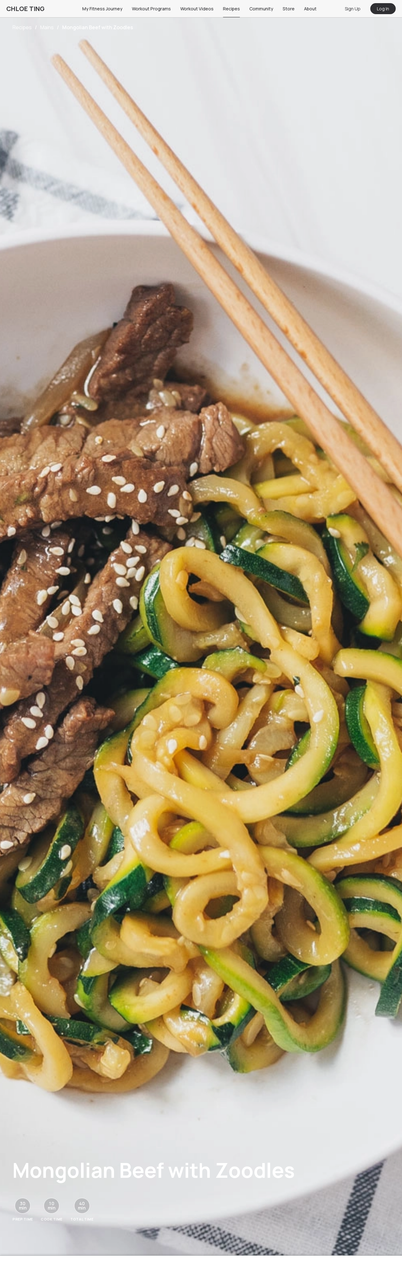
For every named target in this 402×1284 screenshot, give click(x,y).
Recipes (231, 9)
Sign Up (353, 9)
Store (289, 9)
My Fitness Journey (102, 9)
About (310, 9)
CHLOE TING (25, 8)
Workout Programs (151, 9)
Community (261, 9)
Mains (47, 27)
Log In (383, 9)
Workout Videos (197, 9)
